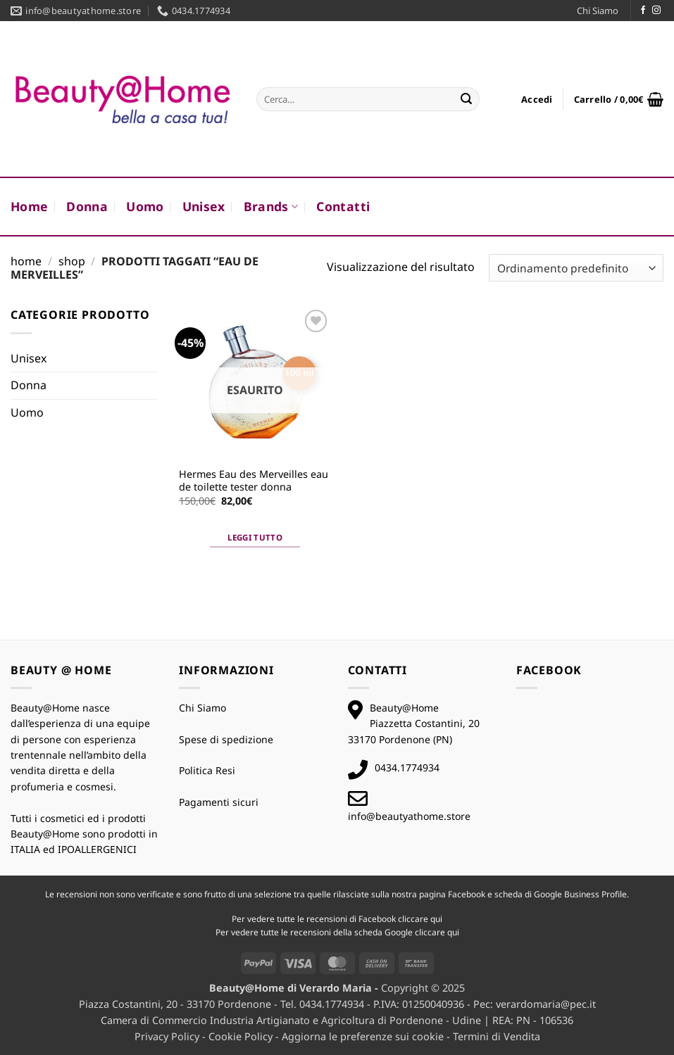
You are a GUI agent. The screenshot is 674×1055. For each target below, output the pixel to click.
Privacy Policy (167, 1036)
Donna (87, 206)
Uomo (144, 206)
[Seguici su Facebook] (643, 10)
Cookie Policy (240, 1036)
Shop (71, 261)
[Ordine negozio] (576, 268)
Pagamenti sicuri (218, 802)
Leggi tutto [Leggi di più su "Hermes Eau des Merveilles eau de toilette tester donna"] (254, 537)
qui (436, 919)
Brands (271, 206)
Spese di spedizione (226, 739)
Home (29, 206)
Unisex (203, 206)
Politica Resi (207, 770)
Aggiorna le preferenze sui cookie (363, 1036)
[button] (537, 99)
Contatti (343, 206)
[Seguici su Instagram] (656, 10)
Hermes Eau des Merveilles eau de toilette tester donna (253, 481)
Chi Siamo (597, 10)
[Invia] (466, 99)
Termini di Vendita (496, 1036)
